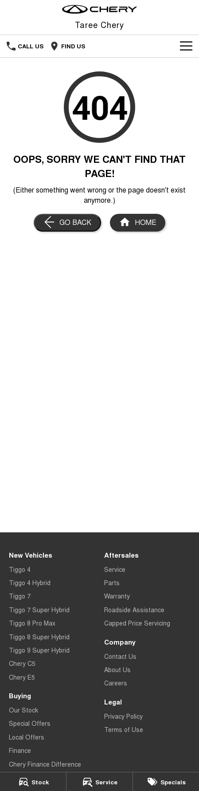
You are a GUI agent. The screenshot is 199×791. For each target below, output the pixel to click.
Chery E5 (22, 677)
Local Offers (26, 736)
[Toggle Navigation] (186, 46)
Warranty (117, 595)
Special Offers (30, 723)
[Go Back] (67, 223)
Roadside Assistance (134, 609)
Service (114, 569)
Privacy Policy (123, 716)
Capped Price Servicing (137, 622)
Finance (20, 750)
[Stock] (33, 781)
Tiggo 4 (20, 569)
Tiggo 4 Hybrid (30, 582)
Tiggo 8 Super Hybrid (39, 636)
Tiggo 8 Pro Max (32, 622)
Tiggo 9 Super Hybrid (39, 649)
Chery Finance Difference (45, 764)
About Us (117, 669)
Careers (115, 682)
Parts (112, 582)
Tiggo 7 (20, 595)
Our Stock (23, 709)
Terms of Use (123, 729)
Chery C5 (22, 663)
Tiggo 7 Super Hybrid (39, 609)
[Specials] (166, 781)
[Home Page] (99, 9)
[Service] (99, 781)
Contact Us (120, 656)
